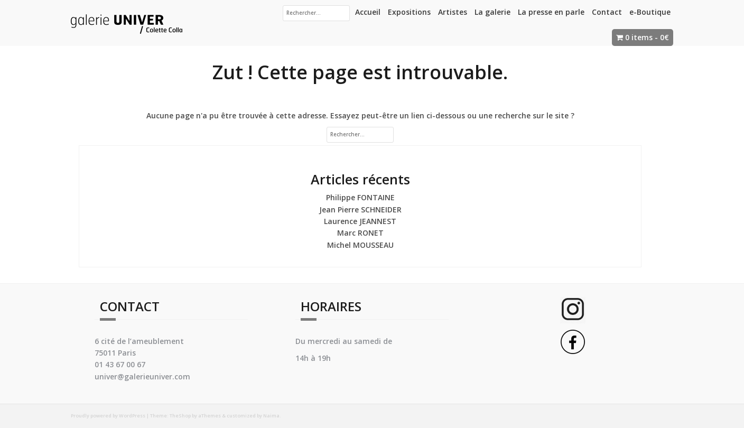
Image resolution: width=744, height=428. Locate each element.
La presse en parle (551, 12)
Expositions (409, 12)
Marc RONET (360, 233)
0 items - (647, 37)
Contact (607, 12)
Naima (271, 415)
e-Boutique (650, 12)
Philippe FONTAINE (360, 197)
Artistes (452, 12)
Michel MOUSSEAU (360, 245)
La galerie (492, 12)
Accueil (367, 12)
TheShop (180, 415)
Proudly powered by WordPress (108, 415)
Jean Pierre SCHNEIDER (360, 209)
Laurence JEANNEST (360, 221)
